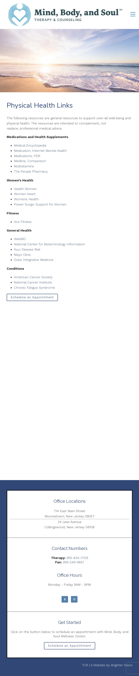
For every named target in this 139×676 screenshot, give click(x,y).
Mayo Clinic (22, 255)
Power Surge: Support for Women (40, 204)
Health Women (25, 189)
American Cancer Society (33, 277)
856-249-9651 (73, 562)
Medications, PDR (27, 156)
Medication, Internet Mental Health (40, 150)
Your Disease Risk (27, 249)
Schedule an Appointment (32, 297)
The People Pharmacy (31, 171)
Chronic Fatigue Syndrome (34, 287)
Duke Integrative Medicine (33, 260)
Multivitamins (24, 166)
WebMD (20, 239)
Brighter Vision (121, 665)
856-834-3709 (77, 558)
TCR (85, 665)
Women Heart (24, 194)
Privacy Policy (17, 665)
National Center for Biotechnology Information (49, 244)
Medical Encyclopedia (30, 145)
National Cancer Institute (33, 282)
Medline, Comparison (30, 161)
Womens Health (26, 199)
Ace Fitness (22, 222)
